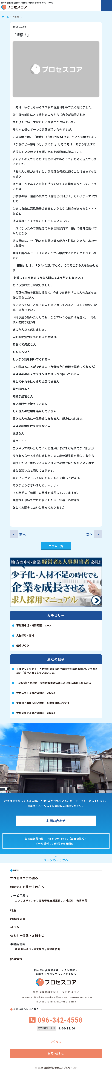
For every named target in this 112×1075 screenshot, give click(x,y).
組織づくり (22, 645)
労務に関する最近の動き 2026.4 (35, 692)
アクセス (56, 1041)
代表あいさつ (23, 949)
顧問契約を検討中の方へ (27, 887)
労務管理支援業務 (50, 900)
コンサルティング (26, 900)
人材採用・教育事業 (75, 900)
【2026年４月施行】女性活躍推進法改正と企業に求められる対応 (53, 682)
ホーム (5, 16)
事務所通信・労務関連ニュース (34, 625)
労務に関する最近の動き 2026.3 (35, 713)
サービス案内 (19, 895)
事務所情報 (18, 944)
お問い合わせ (56, 820)
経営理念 (39, 949)
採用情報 (16, 959)
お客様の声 (18, 919)
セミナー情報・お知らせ (27, 935)
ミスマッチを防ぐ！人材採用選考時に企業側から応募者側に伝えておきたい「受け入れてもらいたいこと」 (57, 670)
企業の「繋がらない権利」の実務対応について (43, 703)
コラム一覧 (56, 546)
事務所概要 (53, 949)
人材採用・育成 (25, 635)
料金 (13, 910)
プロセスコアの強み (24, 878)
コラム (14, 927)
